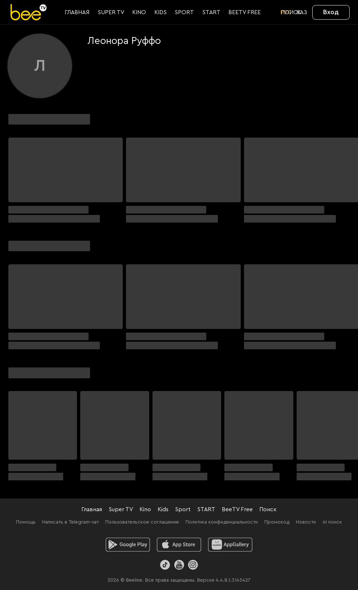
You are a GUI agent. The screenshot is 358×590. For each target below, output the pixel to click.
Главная (91, 509)
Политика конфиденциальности (222, 522)
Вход (331, 12)
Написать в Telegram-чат (70, 522)
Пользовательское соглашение (142, 522)
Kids (163, 509)
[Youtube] (179, 565)
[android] (128, 545)
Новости (306, 522)
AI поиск (332, 522)
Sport (183, 509)
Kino (145, 509)
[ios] (179, 545)
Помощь (26, 522)
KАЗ (301, 12)
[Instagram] (193, 565)
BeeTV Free (237, 509)
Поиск (268, 509)
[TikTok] (165, 565)
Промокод (276, 522)
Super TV (121, 509)
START (206, 509)
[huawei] (230, 545)
